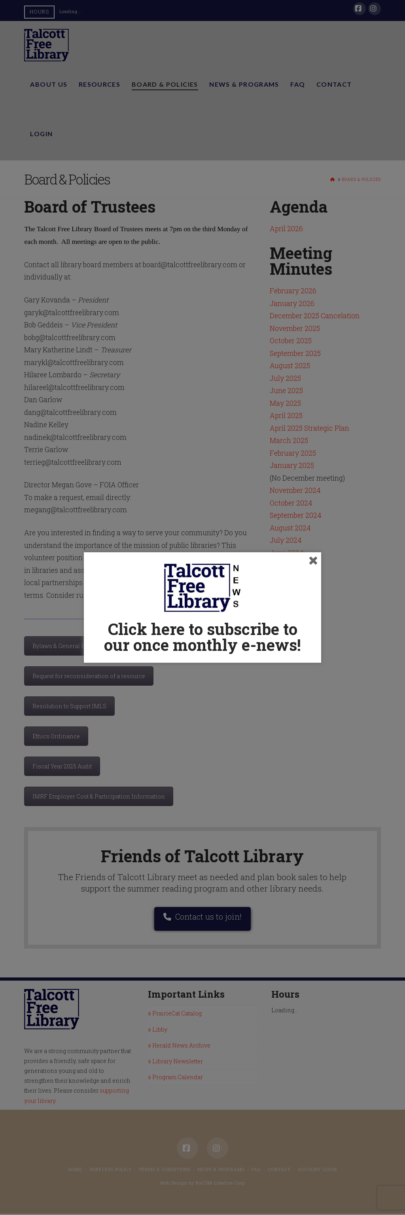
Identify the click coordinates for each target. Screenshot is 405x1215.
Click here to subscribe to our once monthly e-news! (202, 636)
